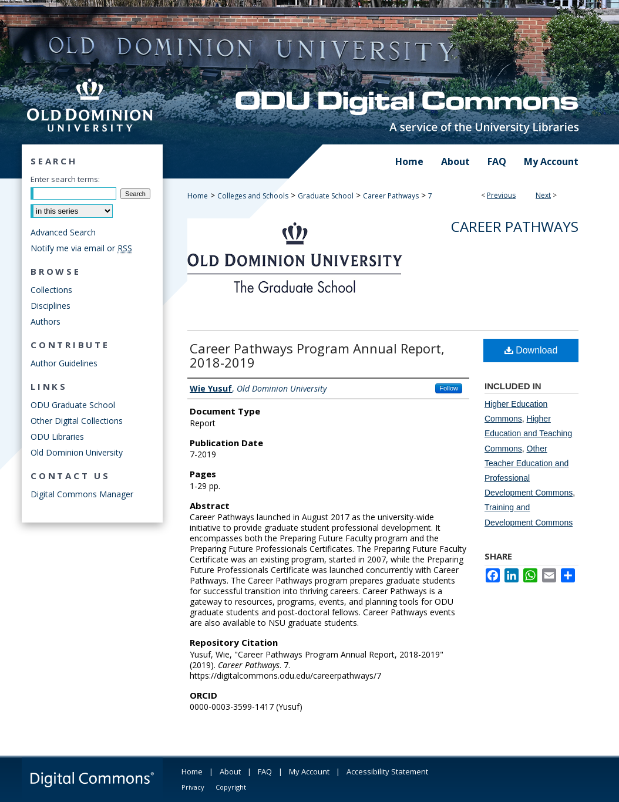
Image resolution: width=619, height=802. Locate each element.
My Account (309, 771)
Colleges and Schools (252, 196)
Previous (501, 195)
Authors (45, 321)
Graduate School (326, 196)
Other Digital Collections (77, 420)
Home (197, 196)
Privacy (192, 787)
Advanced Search (63, 232)
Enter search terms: (65, 179)
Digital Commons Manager (82, 494)
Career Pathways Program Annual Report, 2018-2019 (317, 355)
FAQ (265, 771)
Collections (51, 289)
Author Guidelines (64, 363)
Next (543, 195)
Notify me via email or (81, 248)
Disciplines (50, 305)
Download (531, 350)
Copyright (231, 787)
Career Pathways (391, 196)
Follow (448, 388)
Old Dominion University (77, 452)
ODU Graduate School (73, 404)
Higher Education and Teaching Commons (528, 433)
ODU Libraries (57, 436)
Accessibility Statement (387, 771)
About (230, 771)
